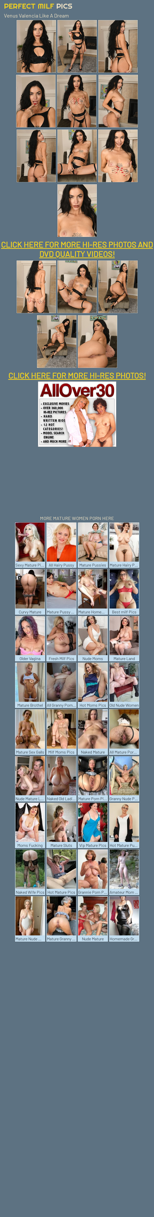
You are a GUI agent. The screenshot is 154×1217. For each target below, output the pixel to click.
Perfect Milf (38, 5)
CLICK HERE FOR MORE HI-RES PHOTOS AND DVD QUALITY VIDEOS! (77, 249)
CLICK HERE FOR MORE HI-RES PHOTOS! (77, 375)
